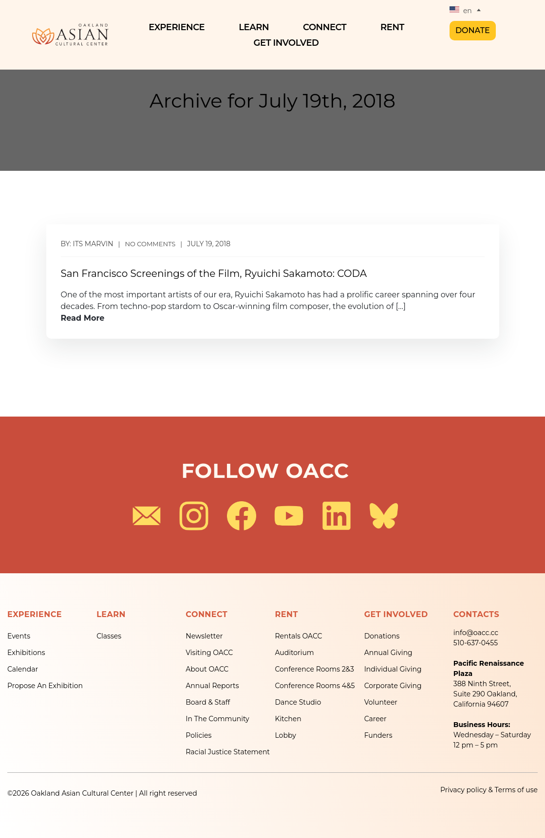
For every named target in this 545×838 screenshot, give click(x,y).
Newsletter (204, 636)
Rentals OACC (298, 636)
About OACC (207, 669)
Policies (198, 735)
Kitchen (288, 718)
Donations (382, 636)
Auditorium (294, 652)
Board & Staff (208, 702)
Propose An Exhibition (45, 685)
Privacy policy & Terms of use (489, 789)
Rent (394, 27)
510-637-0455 (475, 642)
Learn (256, 27)
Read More (83, 318)
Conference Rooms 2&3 (314, 669)
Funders (378, 735)
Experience (179, 27)
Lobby (285, 735)
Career (375, 718)
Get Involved (289, 42)
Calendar (22, 669)
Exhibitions (26, 652)
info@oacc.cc (475, 632)
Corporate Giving (393, 685)
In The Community (217, 718)
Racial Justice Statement (228, 751)
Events (18, 636)
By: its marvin (87, 243)
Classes (108, 636)
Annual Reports (212, 685)
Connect (327, 27)
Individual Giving (393, 669)
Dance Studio (298, 702)
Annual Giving (388, 652)
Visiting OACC (209, 652)
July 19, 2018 (208, 243)
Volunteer (380, 702)
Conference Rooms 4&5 (315, 685)
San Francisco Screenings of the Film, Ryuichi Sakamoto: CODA (214, 273)
